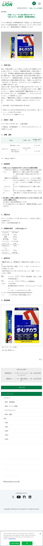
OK (27, 543)
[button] (34, 3)
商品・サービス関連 (36, 8)
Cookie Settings (14, 543)
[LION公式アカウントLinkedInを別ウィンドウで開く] (30, 516)
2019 (6, 435)
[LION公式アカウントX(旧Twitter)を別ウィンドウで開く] (13, 516)
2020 (6, 431)
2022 (6, 422)
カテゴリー (7, 398)
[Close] (40, 534)
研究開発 (26, 464)
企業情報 (6, 481)
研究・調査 (8, 414)
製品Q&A (6, 496)
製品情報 (6, 464)
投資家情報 (27, 473)
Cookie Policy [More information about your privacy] (12, 539)
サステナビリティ (10, 410)
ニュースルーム (28, 481)
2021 (6, 427)
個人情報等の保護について (20, 528)
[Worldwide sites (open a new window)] (21, 500)
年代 (5, 418)
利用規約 (9, 524)
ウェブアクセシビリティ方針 (24, 524)
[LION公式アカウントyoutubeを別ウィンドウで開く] (19, 516)
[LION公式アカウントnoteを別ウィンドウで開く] (24, 516)
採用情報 (6, 490)
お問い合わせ (18, 496)
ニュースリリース (7, 394)
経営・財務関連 (10, 402)
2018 (6, 439)
